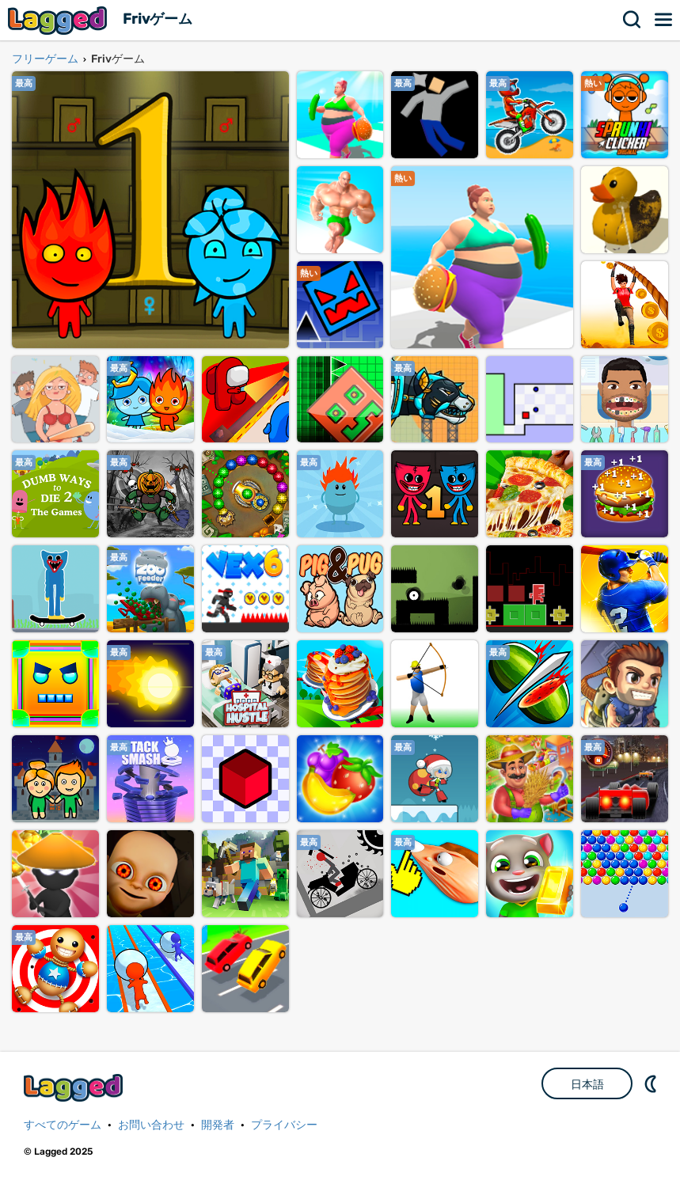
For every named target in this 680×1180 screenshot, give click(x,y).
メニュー (664, 20)
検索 (632, 20)
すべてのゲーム (62, 1125)
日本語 (587, 1084)
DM (652, 1083)
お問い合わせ (151, 1125)
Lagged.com (75, 1088)
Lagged (59, 20)
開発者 (217, 1125)
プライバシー (284, 1125)
